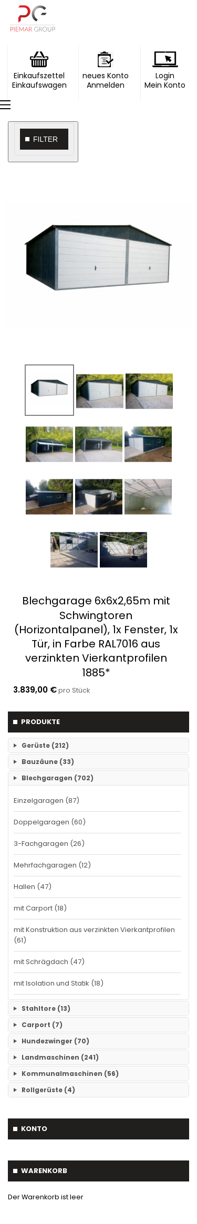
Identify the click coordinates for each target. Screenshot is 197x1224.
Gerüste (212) (45, 745)
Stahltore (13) (46, 1008)
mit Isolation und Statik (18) (58, 983)
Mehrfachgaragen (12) (52, 865)
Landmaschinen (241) (60, 1057)
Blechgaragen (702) (58, 777)
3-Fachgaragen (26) (49, 844)
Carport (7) (42, 1024)
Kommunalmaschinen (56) (70, 1073)
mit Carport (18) (40, 908)
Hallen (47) (32, 887)
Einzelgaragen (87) (46, 800)
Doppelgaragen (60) (50, 822)
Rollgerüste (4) (48, 1089)
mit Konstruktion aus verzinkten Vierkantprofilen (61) (94, 935)
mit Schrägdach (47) (49, 962)
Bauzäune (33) (48, 761)
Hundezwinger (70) (55, 1041)
